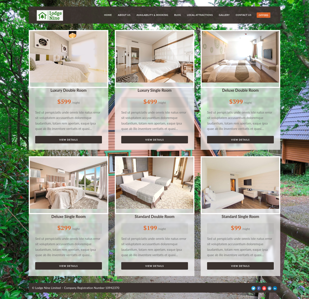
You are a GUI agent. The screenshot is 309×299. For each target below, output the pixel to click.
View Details (68, 139)
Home (108, 15)
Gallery (224, 15)
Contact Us (243, 15)
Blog (177, 15)
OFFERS (263, 15)
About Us (124, 15)
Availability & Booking (152, 15)
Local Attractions (200, 15)
